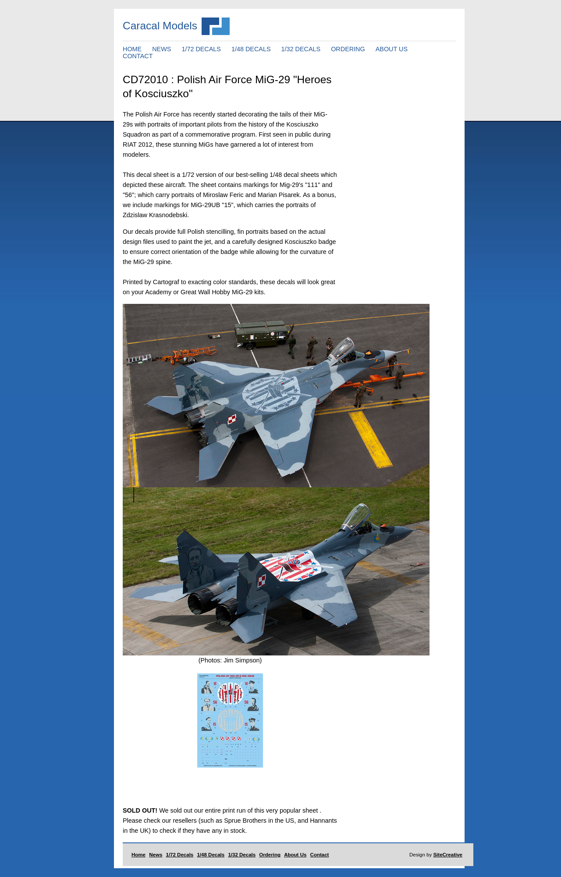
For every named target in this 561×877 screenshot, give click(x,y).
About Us (295, 854)
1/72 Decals (180, 854)
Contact (319, 854)
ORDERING (348, 49)
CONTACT (138, 56)
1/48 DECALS (251, 49)
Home (138, 854)
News (155, 854)
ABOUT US (392, 49)
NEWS (161, 49)
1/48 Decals (210, 854)
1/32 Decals (242, 854)
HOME (132, 49)
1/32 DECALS (301, 49)
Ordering (269, 854)
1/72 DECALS (201, 49)
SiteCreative (447, 854)
